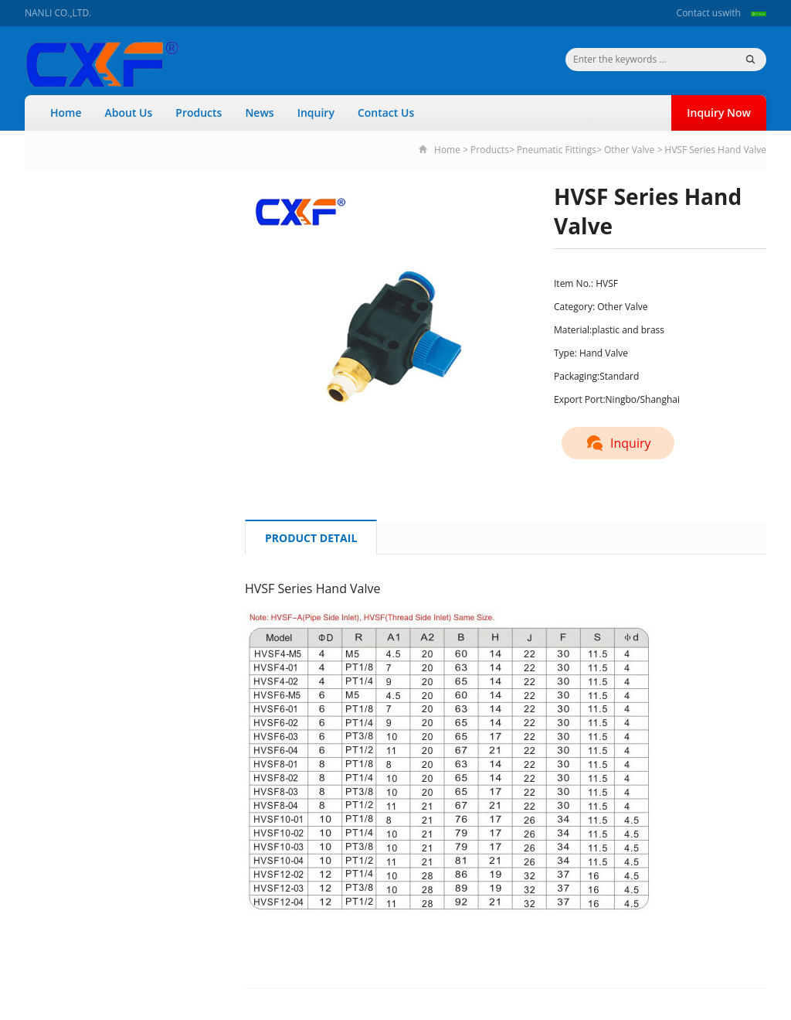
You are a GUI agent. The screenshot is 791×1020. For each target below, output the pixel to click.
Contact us (699, 12)
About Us (129, 112)
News (259, 112)
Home (66, 112)
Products (198, 112)
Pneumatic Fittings (556, 149)
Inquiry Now (719, 112)
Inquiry (315, 112)
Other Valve (629, 149)
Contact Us (386, 112)
